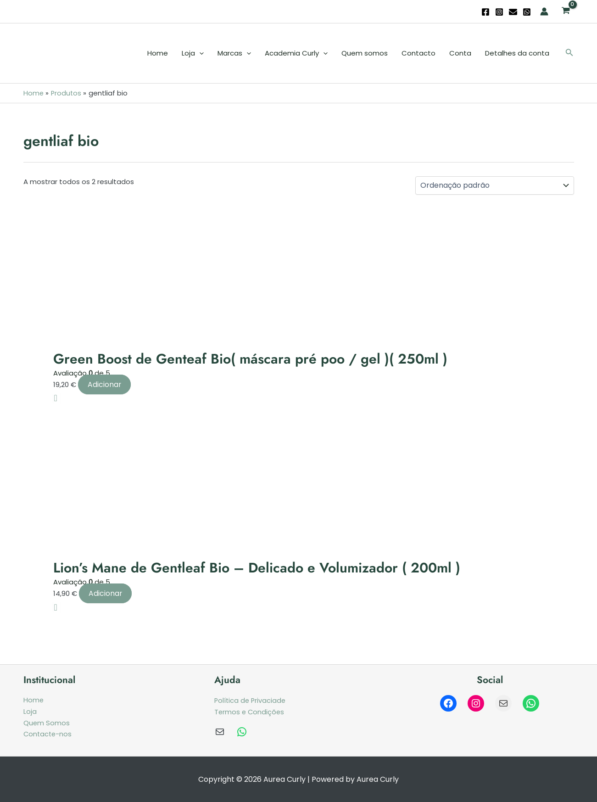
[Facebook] (485, 12)
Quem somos (364, 53)
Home (157, 53)
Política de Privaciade (251, 700)
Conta (460, 53)
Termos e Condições (250, 711)
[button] (569, 53)
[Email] (513, 12)
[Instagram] (499, 12)
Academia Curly (296, 53)
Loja (193, 53)
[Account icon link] (544, 11)
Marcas (234, 53)
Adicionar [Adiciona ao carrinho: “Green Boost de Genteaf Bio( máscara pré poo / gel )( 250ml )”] (105, 384)
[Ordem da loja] (494, 185)
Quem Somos (46, 722)
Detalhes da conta (517, 53)
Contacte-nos (48, 734)
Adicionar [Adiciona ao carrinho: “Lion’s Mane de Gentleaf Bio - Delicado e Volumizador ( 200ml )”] (106, 593)
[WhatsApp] (527, 12)
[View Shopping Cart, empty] (566, 11)
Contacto (418, 53)
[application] (199, 53)
